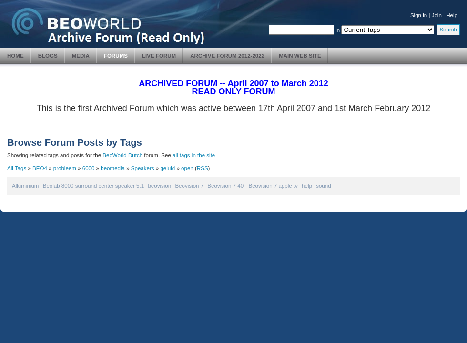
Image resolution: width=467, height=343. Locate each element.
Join (437, 15)
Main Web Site (300, 56)
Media (81, 56)
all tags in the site (194, 155)
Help (451, 15)
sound (323, 186)
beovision (159, 186)
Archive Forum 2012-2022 (227, 56)
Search (448, 29)
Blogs (48, 56)
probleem (64, 168)
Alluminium (25, 186)
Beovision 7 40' (225, 186)
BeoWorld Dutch (122, 155)
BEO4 (39, 168)
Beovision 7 (189, 186)
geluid (167, 168)
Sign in (419, 15)
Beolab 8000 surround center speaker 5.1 (93, 186)
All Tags (16, 168)
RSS (202, 168)
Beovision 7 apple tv (273, 186)
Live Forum (159, 56)
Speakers (142, 168)
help (307, 186)
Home (15, 56)
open (187, 168)
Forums (116, 56)
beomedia (113, 168)
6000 (88, 168)
